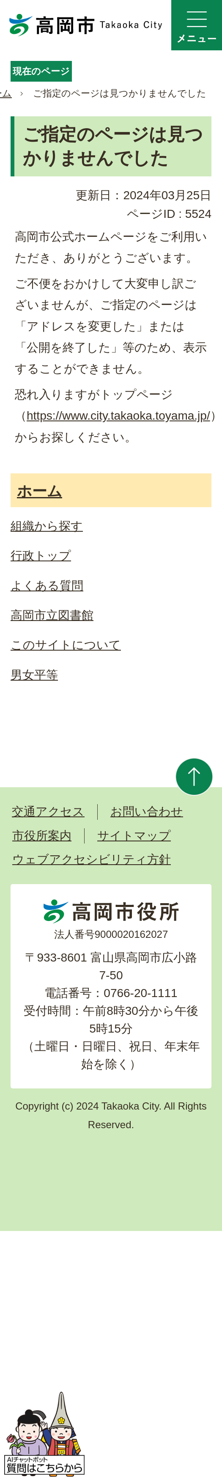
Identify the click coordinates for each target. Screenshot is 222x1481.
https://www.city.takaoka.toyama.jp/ (118, 415)
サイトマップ (134, 835)
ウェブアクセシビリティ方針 (91, 859)
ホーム (39, 491)
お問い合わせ (146, 811)
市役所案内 (41, 835)
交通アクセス (48, 811)
